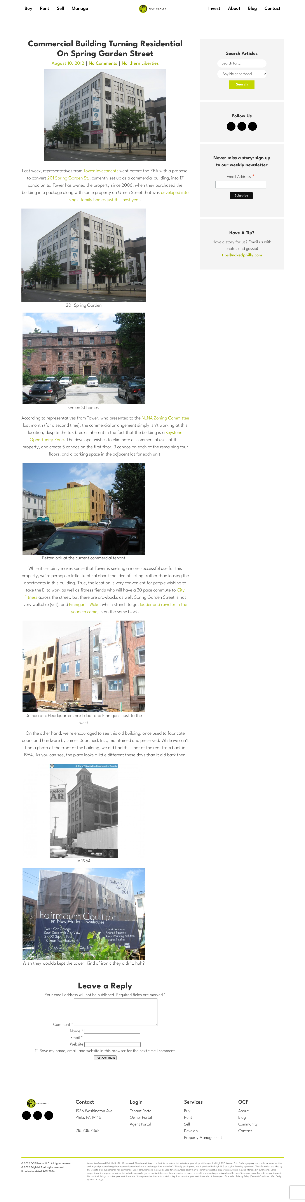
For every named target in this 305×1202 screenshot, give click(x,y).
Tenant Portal (141, 1116)
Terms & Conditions (260, 1181)
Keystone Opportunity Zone (51, 440)
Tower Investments (101, 171)
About (243, 1116)
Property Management (203, 1143)
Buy (187, 1116)
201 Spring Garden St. (68, 178)
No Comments (103, 63)
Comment (58, 1030)
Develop (191, 1136)
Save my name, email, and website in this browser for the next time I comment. (108, 1056)
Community (248, 1129)
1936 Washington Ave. (95, 1116)
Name (76, 1036)
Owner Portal (141, 1123)
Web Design (276, 1181)
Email (76, 1043)
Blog (242, 1123)
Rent (188, 1123)
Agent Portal (140, 1129)
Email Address (241, 177)
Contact (245, 1136)
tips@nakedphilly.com (242, 255)
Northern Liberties (140, 63)
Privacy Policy (242, 1181)
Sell (187, 1129)
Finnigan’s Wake (84, 605)
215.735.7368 (88, 1136)
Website (76, 1050)
